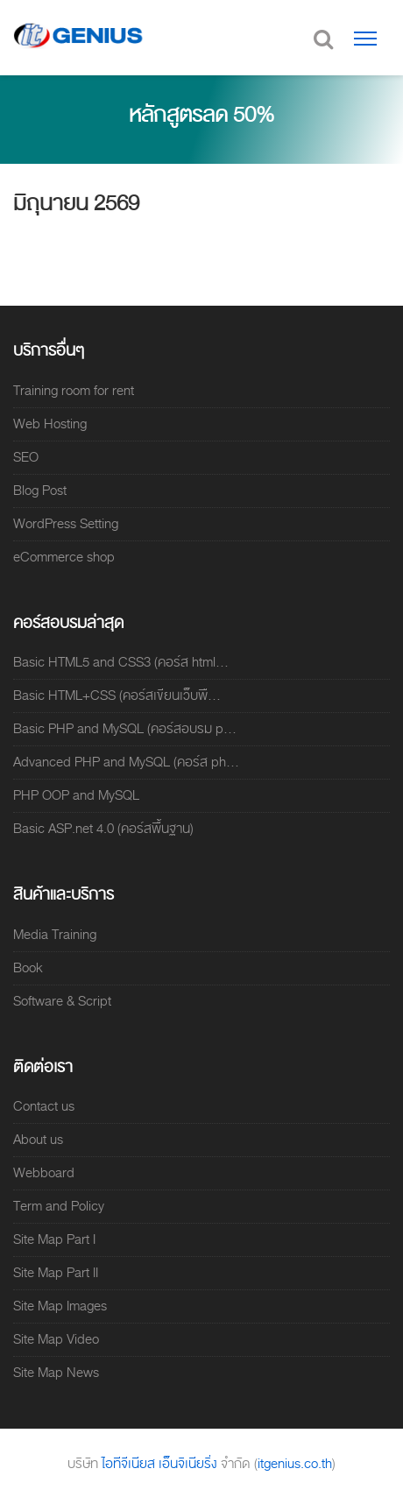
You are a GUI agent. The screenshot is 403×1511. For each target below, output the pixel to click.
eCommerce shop (64, 557)
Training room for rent (73, 390)
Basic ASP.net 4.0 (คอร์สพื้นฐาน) (103, 828)
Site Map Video (56, 1339)
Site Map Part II (55, 1272)
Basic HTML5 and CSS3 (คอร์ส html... (121, 662)
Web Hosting (50, 423)
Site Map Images (60, 1306)
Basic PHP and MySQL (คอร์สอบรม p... (125, 728)
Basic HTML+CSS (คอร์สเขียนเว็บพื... (117, 695)
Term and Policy (58, 1206)
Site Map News (56, 1372)
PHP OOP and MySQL (76, 795)
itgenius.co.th (295, 1463)
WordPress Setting (65, 523)
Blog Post (40, 490)
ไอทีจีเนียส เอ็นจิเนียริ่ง (161, 1463)
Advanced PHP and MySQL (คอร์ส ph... (126, 762)
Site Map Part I (54, 1239)
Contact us (43, 1106)
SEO (26, 457)
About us (38, 1139)
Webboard (43, 1172)
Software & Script (62, 1001)
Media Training (54, 934)
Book (28, 967)
